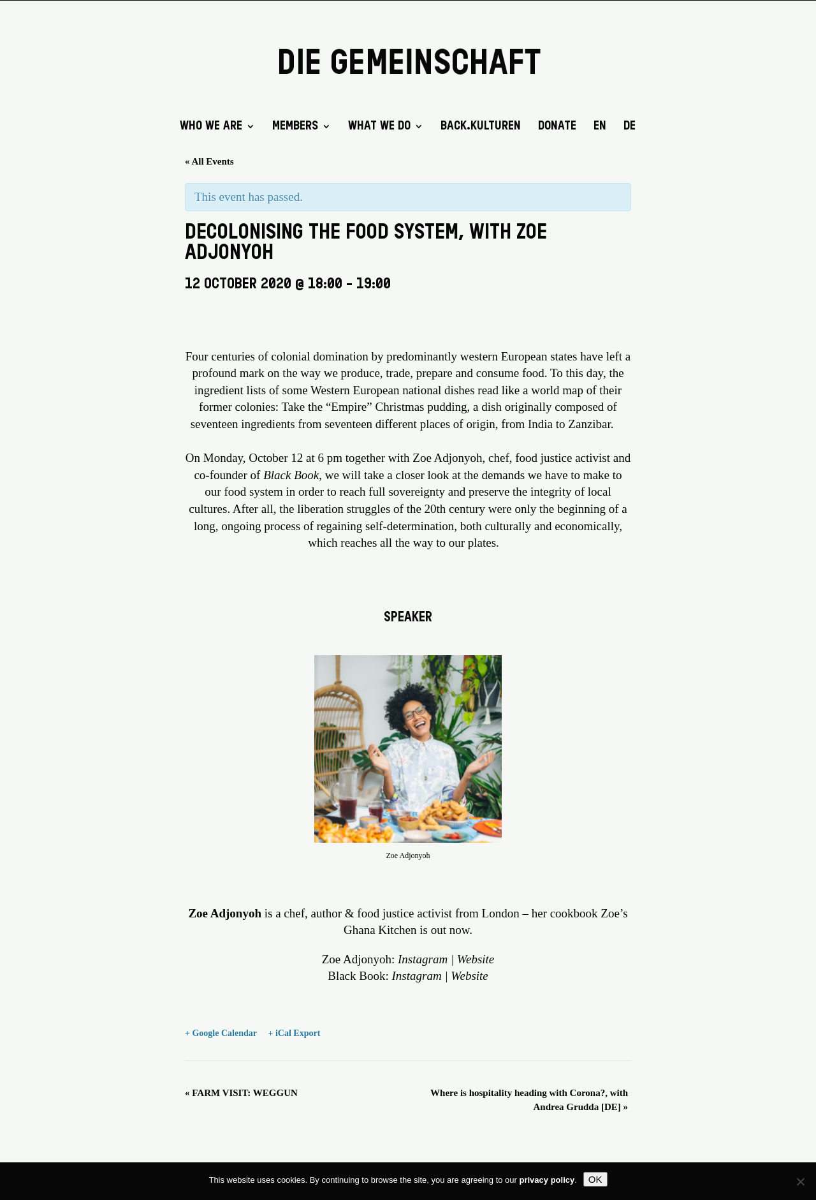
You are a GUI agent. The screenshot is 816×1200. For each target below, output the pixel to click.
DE (629, 127)
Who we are (211, 127)
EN (600, 127)
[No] (800, 1181)
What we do (379, 127)
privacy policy (547, 1180)
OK (595, 1179)
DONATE (557, 127)
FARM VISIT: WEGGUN (241, 1093)
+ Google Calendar (221, 1033)
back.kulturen (481, 127)
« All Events (209, 161)
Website (475, 959)
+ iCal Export (294, 1033)
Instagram (423, 959)
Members (295, 127)
